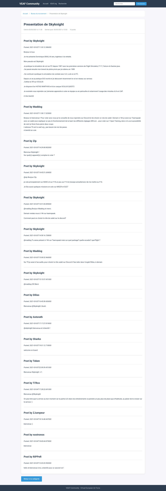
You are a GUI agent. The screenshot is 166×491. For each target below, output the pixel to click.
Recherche (62, 4)
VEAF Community (29, 3)
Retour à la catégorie (31, 479)
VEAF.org (53, 4)
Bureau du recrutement (38, 14)
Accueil (45, 4)
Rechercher (141, 4)
